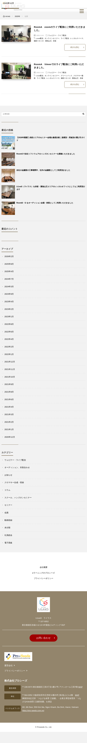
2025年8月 (9, 264)
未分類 (7, 527)
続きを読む (74, 47)
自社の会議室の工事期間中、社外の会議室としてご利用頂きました (43, 170)
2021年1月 (9, 429)
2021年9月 (9, 384)
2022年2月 (9, 347)
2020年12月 (9, 437)
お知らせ (8, 475)
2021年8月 (9, 392)
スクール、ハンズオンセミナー (18, 497)
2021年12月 (9, 362)
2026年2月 (9, 256)
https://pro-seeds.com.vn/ (33, 710)
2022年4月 (9, 339)
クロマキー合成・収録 (14, 482)
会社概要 (43, 567)
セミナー (8, 505)
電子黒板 (8, 543)
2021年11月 (9, 369)
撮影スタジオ (39, 41)
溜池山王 (48, 41)
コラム (7, 490)
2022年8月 (9, 324)
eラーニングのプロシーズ (43, 573)
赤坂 (54, 41)
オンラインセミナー (52, 38)
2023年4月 (9, 301)
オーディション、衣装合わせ (17, 467)
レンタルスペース (76, 38)
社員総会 (8, 535)
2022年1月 (9, 354)
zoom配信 (39, 38)
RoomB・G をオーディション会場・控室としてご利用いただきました (44, 203)
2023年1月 (9, 316)
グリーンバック (66, 75)
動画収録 (8, 520)
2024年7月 (9, 279)
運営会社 (8, 665)
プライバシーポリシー (43, 578)
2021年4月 (9, 407)
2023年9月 (9, 294)
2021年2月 (9, 422)
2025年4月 (9, 271)
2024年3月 (9, 286)
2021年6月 (9, 399)
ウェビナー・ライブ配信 (57, 35)
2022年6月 (9, 332)
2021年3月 (9, 414)
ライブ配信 (65, 38)
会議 (6, 512)
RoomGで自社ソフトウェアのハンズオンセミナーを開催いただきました (45, 154)
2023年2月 (9, 309)
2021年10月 (9, 377)
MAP (80, 687)
